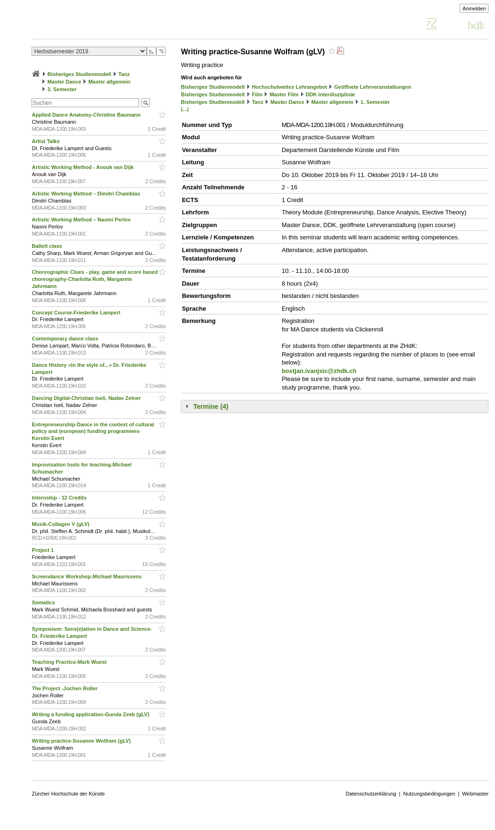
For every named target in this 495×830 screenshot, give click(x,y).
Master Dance (65, 82)
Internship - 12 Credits (60, 497)
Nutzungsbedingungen (429, 793)
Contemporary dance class (66, 338)
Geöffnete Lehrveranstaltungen (372, 87)
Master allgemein (109, 82)
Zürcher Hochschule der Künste (68, 793)
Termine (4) (210, 406)
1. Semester (375, 102)
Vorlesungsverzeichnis (101, 25)
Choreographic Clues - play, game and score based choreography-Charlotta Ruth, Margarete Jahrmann (95, 279)
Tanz (124, 74)
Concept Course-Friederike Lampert (77, 312)
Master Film (283, 94)
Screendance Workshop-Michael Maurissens (87, 576)
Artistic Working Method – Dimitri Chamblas (87, 193)
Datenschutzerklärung (371, 793)
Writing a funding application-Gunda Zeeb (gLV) (91, 714)
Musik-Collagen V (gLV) (61, 524)
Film (257, 94)
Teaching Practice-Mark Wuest (70, 662)
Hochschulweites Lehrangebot (289, 87)
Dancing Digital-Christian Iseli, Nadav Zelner (87, 398)
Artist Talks (46, 141)
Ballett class (47, 246)
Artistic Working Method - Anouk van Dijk (83, 167)
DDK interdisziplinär (330, 94)
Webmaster (475, 793)
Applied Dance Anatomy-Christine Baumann (87, 115)
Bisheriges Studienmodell (79, 74)
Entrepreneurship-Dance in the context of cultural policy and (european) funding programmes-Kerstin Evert (93, 431)
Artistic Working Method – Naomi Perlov (82, 219)
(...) (185, 109)
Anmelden (474, 8)
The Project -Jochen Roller (65, 688)
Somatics (44, 602)
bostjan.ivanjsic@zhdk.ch (319, 370)
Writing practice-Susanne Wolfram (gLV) (82, 741)
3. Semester (62, 89)
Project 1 (43, 550)
